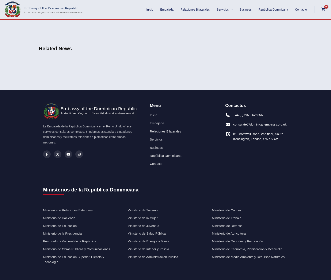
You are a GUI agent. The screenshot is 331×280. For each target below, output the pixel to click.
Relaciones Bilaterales (200, 9)
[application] (234, 9)
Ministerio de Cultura (226, 210)
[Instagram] (79, 154)
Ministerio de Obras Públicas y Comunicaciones (76, 249)
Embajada (172, 9)
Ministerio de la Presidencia (62, 233)
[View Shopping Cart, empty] (323, 9)
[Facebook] (47, 154)
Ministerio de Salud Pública (147, 233)
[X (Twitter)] (57, 154)
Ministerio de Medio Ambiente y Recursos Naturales (248, 257)
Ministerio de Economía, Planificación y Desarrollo (247, 249)
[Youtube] (68, 154)
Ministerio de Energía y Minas (148, 241)
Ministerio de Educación (60, 226)
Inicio (156, 9)
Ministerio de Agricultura (229, 233)
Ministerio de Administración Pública (153, 257)
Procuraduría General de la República (69, 241)
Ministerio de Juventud (143, 226)
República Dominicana (275, 9)
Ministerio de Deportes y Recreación (237, 241)
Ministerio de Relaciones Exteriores (68, 210)
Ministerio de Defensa (227, 226)
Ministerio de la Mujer (143, 218)
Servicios (228, 9)
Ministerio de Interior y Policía (148, 249)
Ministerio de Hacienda (59, 218)
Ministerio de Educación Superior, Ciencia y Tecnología (73, 259)
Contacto (301, 9)
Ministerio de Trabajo (226, 218)
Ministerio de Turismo (143, 210)
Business (248, 9)
